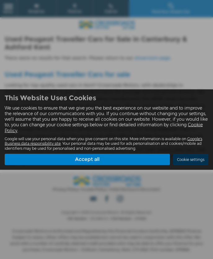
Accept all (87, 159)
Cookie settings (190, 159)
